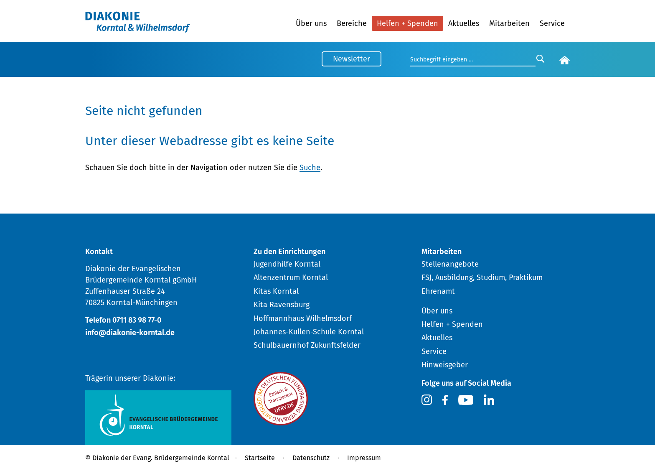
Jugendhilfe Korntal (287, 264)
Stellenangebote (450, 264)
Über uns (311, 23)
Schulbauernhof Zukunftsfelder (307, 345)
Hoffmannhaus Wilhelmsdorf (303, 318)
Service (552, 23)
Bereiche (352, 23)
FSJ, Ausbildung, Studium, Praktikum (482, 277)
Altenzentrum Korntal (291, 277)
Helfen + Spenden (407, 23)
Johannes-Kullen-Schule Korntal (309, 331)
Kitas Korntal (276, 291)
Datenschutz (311, 458)
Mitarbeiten (509, 23)
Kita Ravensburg (282, 304)
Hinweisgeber (444, 364)
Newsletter (351, 59)
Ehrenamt (438, 291)
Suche (310, 167)
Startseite (260, 458)
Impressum (364, 458)
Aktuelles (463, 23)
